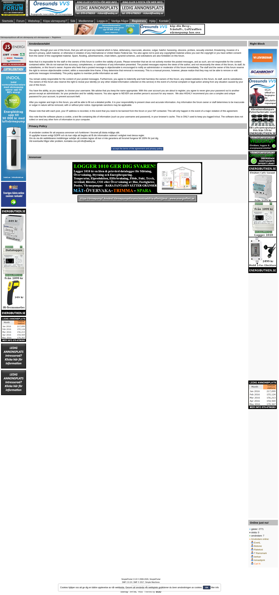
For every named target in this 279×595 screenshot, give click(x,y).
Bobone (258, 546)
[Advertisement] (188, 8)
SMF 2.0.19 (127, 582)
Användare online (259, 539)
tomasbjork (259, 560)
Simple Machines (152, 582)
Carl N (257, 564)
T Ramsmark (260, 553)
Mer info (215, 587)
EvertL (257, 542)
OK (206, 587)
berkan (257, 557)
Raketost (258, 549)
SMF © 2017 (138, 582)
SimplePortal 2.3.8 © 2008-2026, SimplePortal (140, 579)
